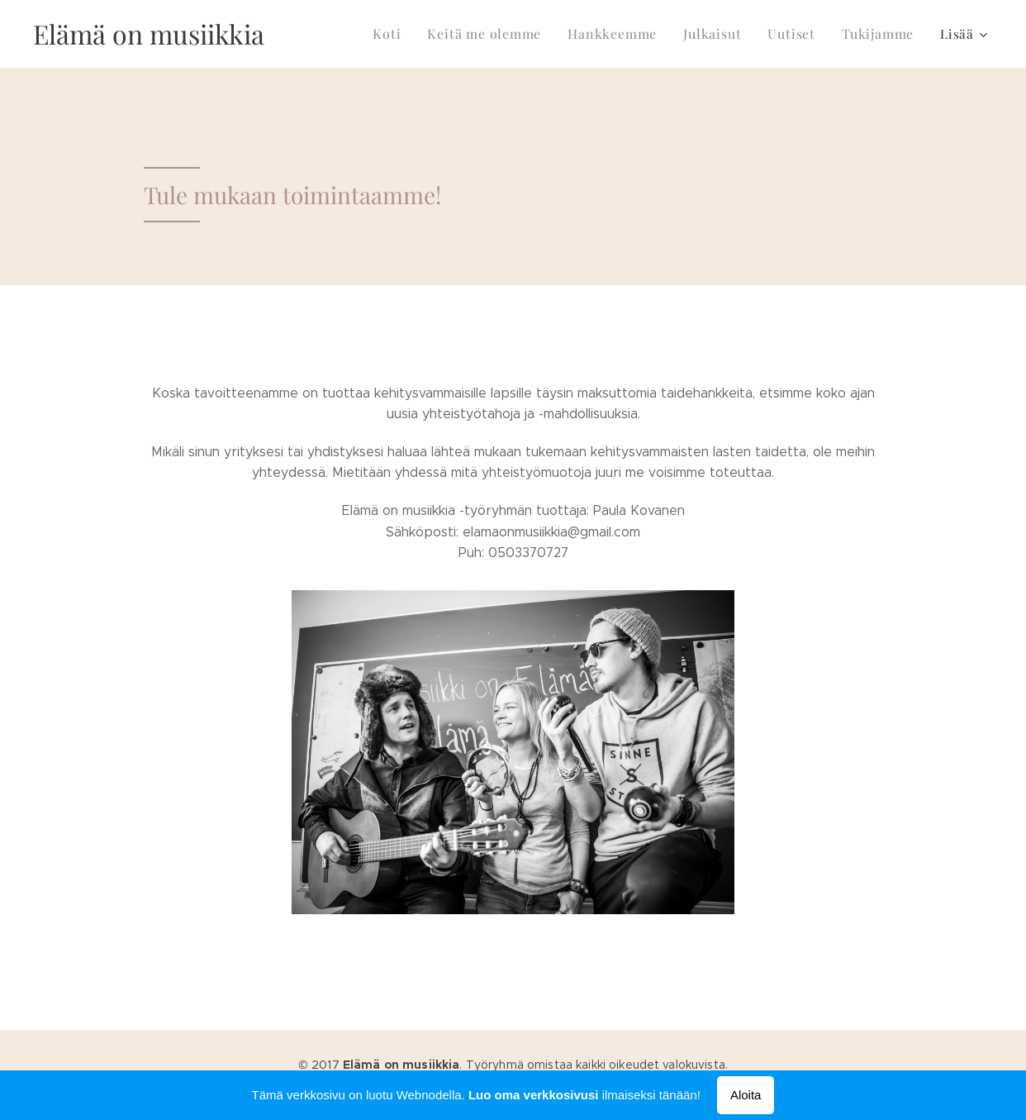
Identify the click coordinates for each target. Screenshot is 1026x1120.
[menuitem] (405, 34)
